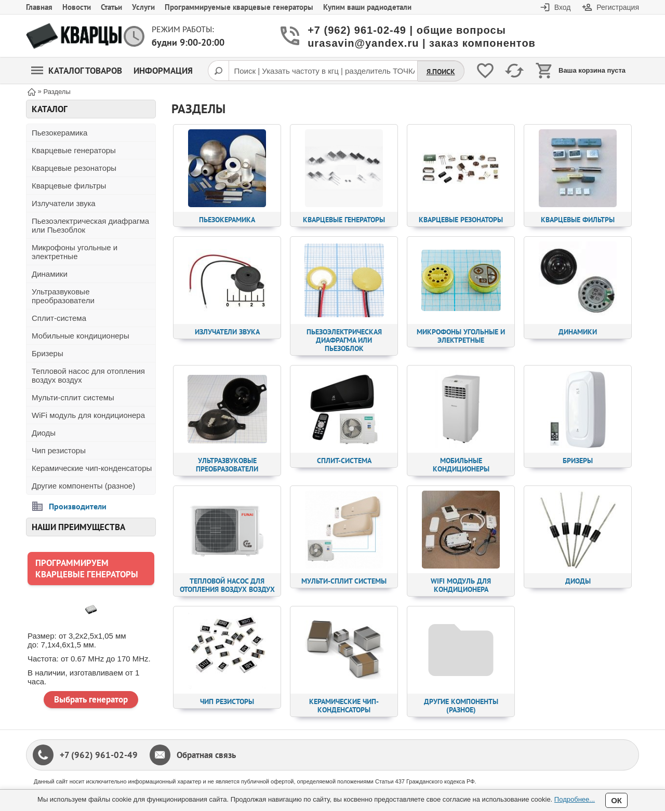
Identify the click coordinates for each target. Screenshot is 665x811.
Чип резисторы (59, 450)
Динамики (50, 273)
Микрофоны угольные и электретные (74, 252)
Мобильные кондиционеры (80, 335)
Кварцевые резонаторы (74, 168)
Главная (39, 7)
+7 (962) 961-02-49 (99, 755)
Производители (78, 506)
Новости (76, 7)
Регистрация (617, 7)
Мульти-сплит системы (73, 397)
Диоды (44, 432)
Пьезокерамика (59, 132)
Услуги (143, 7)
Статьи (111, 7)
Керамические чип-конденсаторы (92, 468)
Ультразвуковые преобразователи (63, 296)
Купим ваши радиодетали (367, 7)
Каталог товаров (76, 70)
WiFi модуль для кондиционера (88, 415)
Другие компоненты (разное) (83, 485)
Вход (562, 7)
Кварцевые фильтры (69, 185)
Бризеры (47, 353)
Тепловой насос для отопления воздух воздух (88, 375)
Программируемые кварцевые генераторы (239, 7)
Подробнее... (574, 799)
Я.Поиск (441, 71)
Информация (163, 70)
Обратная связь (206, 755)
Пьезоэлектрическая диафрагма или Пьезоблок (90, 225)
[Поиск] (218, 70)
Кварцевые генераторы (74, 150)
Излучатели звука (64, 203)
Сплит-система (59, 318)
